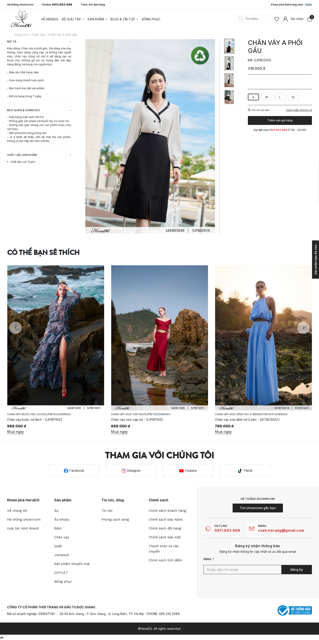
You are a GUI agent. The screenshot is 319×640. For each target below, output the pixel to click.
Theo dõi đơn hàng (93, 4)
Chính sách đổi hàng (165, 528)
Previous (15, 328)
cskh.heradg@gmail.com (281, 530)
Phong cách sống (115, 520)
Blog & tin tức (123, 19)
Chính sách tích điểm (165, 560)
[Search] (254, 18)
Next (303, 328)
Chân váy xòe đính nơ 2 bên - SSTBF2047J (247, 419)
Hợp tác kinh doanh (23, 528)
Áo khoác (61, 520)
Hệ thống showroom (20, 4)
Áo (56, 511)
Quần (58, 546)
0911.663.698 (227, 530)
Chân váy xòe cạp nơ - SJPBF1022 (137, 419)
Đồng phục (151, 19)
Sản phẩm (96, 19)
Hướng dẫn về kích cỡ (299, 110)
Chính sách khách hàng (167, 511)
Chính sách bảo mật (165, 537)
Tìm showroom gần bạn (258, 508)
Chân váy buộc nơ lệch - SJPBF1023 (34, 419)
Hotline (57, 4)
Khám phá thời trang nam (291, 5)
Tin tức (107, 511)
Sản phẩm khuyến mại (71, 564)
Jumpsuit (61, 555)
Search (240, 18)
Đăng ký (296, 569)
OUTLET (61, 573)
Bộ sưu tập (71, 19)
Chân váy (61, 537)
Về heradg (49, 19)
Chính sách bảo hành (166, 520)
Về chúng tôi (17, 511)
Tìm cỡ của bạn (259, 110)
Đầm (58, 528)
